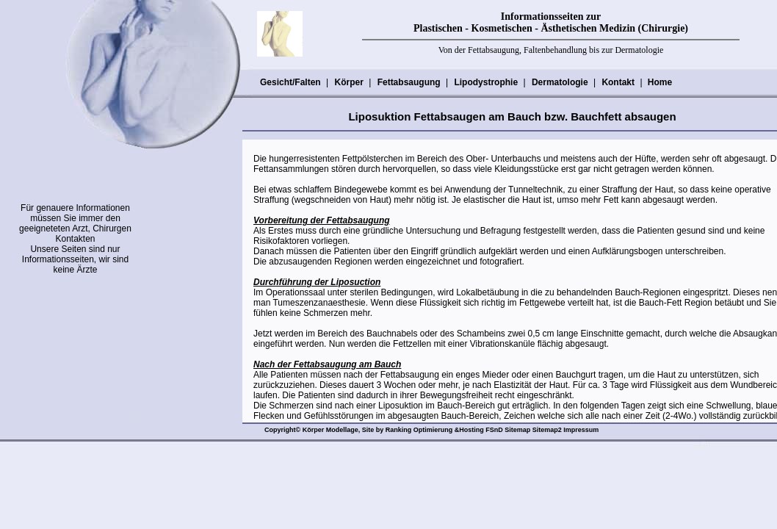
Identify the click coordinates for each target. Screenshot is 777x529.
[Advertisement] (77, 368)
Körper (348, 82)
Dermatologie (559, 82)
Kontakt (618, 82)
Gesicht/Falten (290, 82)
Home (660, 82)
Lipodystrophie (485, 82)
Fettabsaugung (409, 82)
